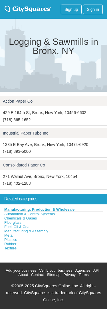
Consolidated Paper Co (24, 165)
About (23, 275)
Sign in (93, 9)
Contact (37, 275)
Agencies (82, 270)
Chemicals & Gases (20, 218)
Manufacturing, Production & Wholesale (39, 209)
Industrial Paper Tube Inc (25, 133)
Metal (8, 235)
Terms (83, 275)
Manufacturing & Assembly (26, 231)
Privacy (69, 275)
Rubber (10, 244)
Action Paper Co (18, 101)
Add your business (21, 270)
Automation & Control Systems (29, 214)
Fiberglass (12, 222)
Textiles (10, 248)
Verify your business (55, 270)
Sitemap (53, 275)
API (96, 270)
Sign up (71, 9)
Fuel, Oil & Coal (17, 227)
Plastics (10, 239)
